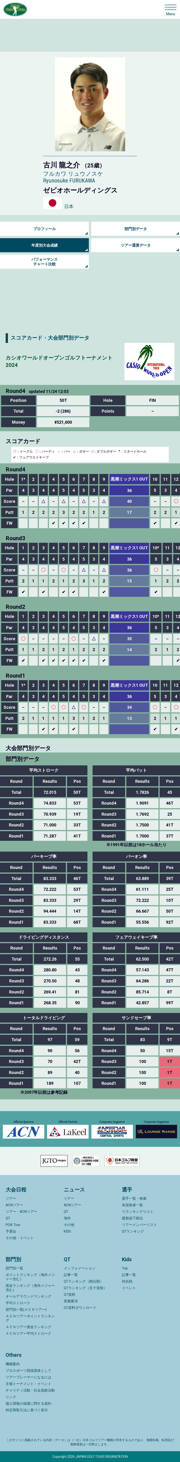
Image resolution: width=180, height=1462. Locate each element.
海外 (67, 1218)
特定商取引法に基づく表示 (27, 1410)
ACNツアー (14, 1205)
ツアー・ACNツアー (21, 1212)
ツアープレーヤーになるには (28, 1377)
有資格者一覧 (132, 1205)
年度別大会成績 (44, 245)
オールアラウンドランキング (28, 1296)
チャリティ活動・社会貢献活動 (30, 1390)
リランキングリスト (138, 1212)
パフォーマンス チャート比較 (44, 261)
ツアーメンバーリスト (139, 1225)
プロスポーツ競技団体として (28, 1371)
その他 (69, 1225)
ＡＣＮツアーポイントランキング (30, 1318)
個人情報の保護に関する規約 (28, 1403)
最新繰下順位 (132, 1218)
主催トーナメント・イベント (28, 1384)
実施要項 (71, 1301)
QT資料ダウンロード (80, 1308)
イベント (129, 1288)
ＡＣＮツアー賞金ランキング (28, 1327)
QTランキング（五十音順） (85, 1288)
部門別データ (135, 229)
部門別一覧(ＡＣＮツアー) (26, 1309)
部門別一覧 (14, 1268)
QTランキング (133, 1231)
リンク (11, 1397)
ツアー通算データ (136, 245)
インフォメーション (79, 1268)
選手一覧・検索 (134, 1198)
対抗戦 (127, 1281)
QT (8, 1218)
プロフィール (44, 229)
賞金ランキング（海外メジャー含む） (30, 1288)
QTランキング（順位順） (83, 1281)
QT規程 (69, 1294)
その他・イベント (20, 1238)
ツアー (11, 1198)
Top (125, 1268)
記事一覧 (71, 1275)
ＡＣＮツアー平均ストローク (28, 1333)
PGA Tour (13, 1225)
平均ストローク (18, 1303)
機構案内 (13, 1364)
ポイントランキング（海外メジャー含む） (30, 1277)
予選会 (11, 1231)
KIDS (67, 1231)
